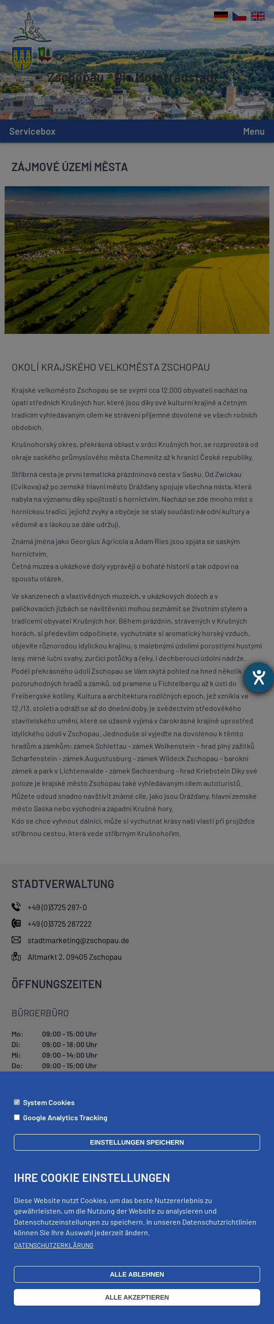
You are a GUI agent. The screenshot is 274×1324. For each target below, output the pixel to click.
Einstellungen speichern (137, 1149)
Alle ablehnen (137, 1281)
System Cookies (49, 1109)
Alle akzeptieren (137, 1304)
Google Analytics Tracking (65, 1124)
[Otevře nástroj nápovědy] (259, 677)
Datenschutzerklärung (54, 1252)
